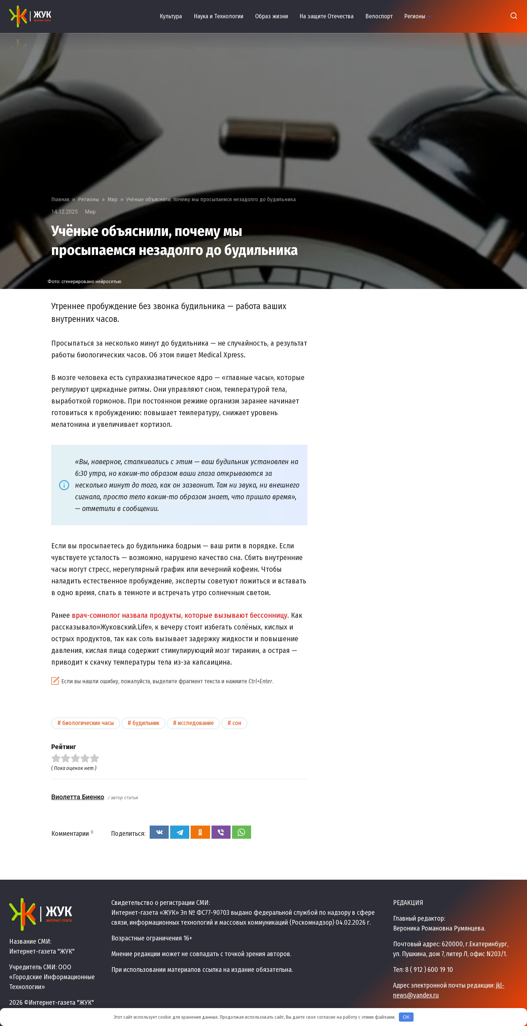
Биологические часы (88, 722)
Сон (236, 722)
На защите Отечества (327, 16)
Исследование (196, 722)
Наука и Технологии (218, 16)
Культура (171, 16)
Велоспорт (379, 16)
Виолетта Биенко (77, 797)
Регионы (414, 16)
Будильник (145, 722)
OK (406, 1017)
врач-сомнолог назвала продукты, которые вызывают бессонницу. (180, 615)
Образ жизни (271, 16)
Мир (90, 212)
